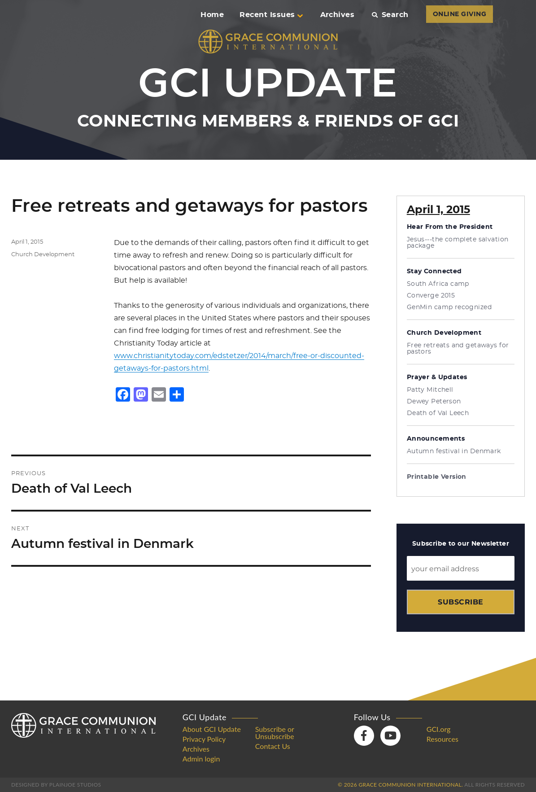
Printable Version (436, 477)
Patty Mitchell (430, 390)
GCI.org (439, 729)
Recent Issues (271, 14)
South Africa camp (438, 284)
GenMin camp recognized (449, 307)
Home (212, 14)
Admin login (201, 758)
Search (390, 14)
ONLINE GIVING (459, 14)
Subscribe (460, 602)
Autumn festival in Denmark (454, 451)
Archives (337, 14)
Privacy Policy (204, 739)
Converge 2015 (431, 296)
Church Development (42, 255)
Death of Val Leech (438, 413)
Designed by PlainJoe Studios (56, 784)
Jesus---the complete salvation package (458, 242)
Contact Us (272, 746)
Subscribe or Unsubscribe (274, 733)
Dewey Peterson (434, 401)
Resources (442, 739)
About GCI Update (212, 729)
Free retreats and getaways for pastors (458, 348)
